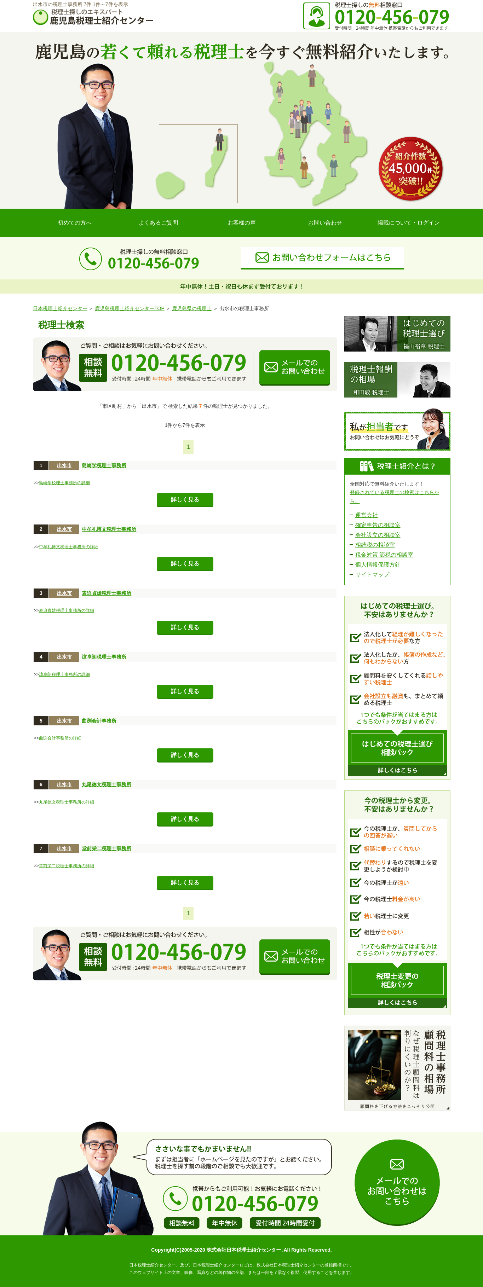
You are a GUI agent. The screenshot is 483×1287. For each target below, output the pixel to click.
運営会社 (366, 515)
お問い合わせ (325, 223)
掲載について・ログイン (409, 223)
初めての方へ (75, 223)
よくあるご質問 (158, 223)
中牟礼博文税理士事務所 (109, 529)
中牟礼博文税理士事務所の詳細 (68, 546)
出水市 (64, 465)
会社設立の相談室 (378, 535)
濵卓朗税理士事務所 (104, 657)
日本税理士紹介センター (60, 308)
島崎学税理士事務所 (104, 465)
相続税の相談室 (375, 545)
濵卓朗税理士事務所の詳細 (64, 674)
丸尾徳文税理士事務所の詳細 (66, 802)
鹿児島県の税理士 (192, 308)
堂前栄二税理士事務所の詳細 (66, 865)
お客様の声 (242, 223)
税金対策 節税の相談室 (384, 555)
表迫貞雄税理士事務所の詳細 (66, 610)
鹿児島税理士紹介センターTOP (129, 308)
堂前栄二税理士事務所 (106, 848)
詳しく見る (185, 500)
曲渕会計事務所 (99, 721)
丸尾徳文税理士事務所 (106, 784)
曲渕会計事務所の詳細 (60, 738)
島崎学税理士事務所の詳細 (64, 482)
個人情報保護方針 (378, 565)
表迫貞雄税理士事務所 (106, 593)
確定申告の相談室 (378, 525)
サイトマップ (372, 575)
